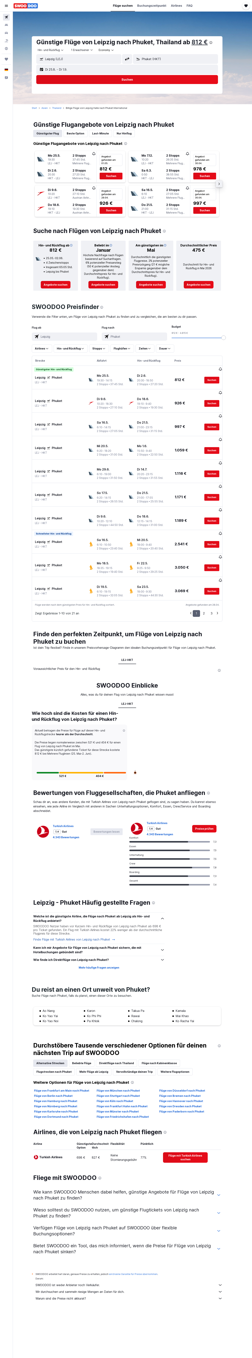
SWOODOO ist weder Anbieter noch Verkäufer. (134, 1248)
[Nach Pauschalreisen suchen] (6, 40)
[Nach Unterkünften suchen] (6, 25)
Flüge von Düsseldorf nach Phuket (187, 1053)
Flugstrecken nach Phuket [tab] (59, 1034)
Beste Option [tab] (81, 133)
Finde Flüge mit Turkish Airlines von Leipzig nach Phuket (80, 902)
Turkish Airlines (68, 788)
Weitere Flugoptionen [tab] (180, 1034)
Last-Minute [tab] (106, 133)
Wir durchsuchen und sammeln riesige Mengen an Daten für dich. (134, 1254)
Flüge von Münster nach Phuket (123, 1074)
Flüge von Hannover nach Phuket (186, 1063)
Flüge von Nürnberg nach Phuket (61, 1069)
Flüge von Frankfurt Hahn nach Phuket (127, 1069)
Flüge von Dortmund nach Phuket (61, 1079)
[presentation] (216, 42)
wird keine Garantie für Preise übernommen (138, 1237)
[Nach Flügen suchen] (6, 17)
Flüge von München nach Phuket (123, 1053)
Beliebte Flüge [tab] (87, 1026)
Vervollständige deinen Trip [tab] (140, 1034)
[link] (61, 284)
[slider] (229, 337)
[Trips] (6, 59)
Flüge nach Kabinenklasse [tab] (164, 1026)
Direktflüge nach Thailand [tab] (122, 1026)
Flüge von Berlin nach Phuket (58, 1058)
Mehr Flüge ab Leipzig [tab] (99, 1034)
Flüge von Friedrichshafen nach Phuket (128, 1079)
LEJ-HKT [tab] (132, 622)
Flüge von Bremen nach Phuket (185, 1058)
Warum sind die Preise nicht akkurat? (134, 1261)
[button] (6, 6)
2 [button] (209, 576)
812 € (205, 42)
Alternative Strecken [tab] (56, 1026)
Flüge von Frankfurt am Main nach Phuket (67, 1053)
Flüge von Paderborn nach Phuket (187, 1074)
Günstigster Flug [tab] (53, 133)
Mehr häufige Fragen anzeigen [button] (104, 930)
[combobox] (56, 50)
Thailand (62, 108)
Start (39, 108)
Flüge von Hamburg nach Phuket (61, 1063)
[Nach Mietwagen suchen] (6, 33)
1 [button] (201, 576)
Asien (50, 108)
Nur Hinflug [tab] (129, 133)
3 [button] (217, 576)
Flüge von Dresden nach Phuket (186, 1069)
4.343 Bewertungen (71, 800)
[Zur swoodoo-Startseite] (25, 5)
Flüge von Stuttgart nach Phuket (123, 1058)
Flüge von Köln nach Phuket (120, 1063)
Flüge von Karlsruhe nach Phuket (61, 1074)
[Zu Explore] (6, 48)
